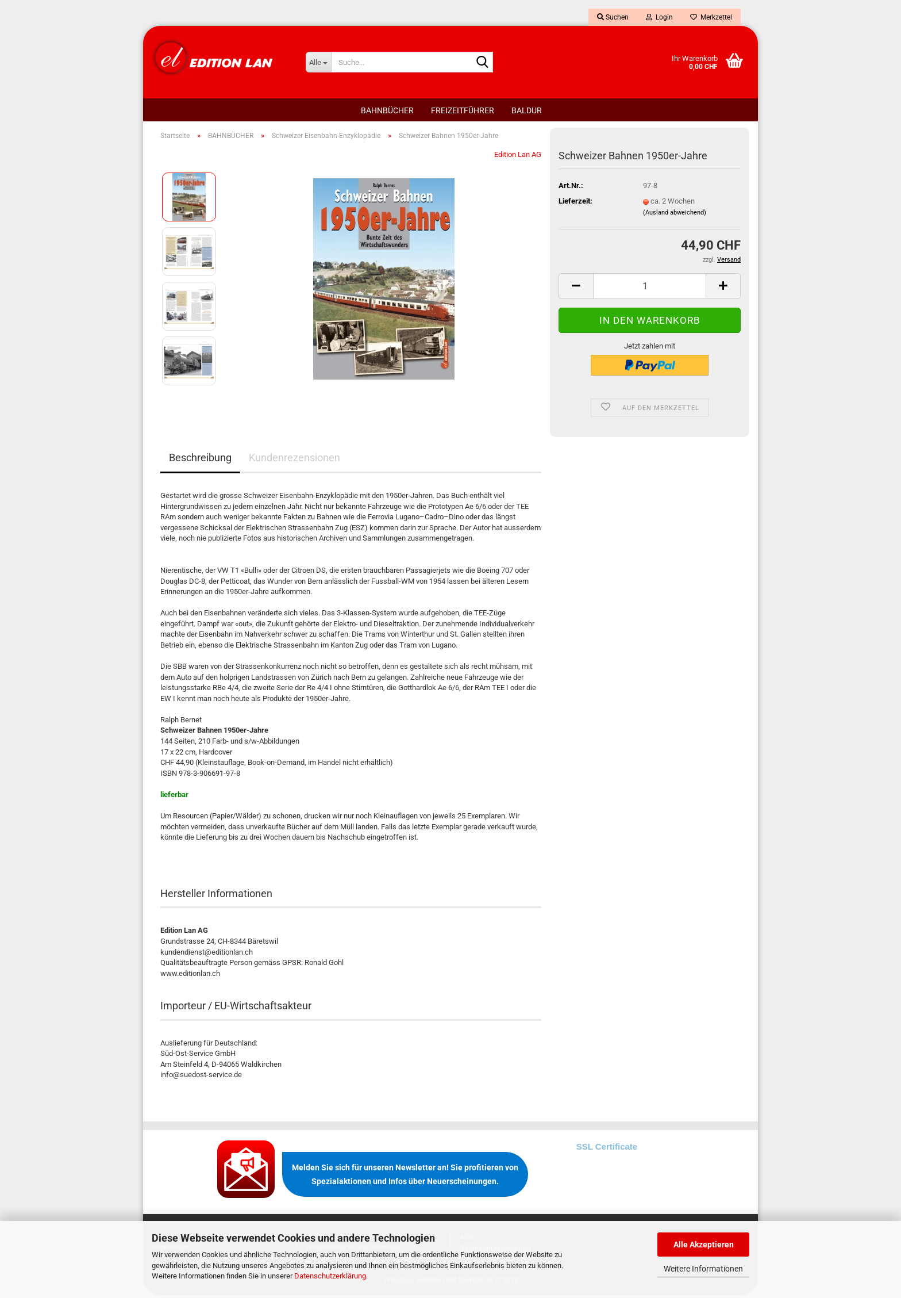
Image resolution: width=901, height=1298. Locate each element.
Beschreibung (200, 460)
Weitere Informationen (703, 1268)
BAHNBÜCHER (387, 110)
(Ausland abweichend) (674, 215)
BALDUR (526, 110)
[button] (576, 288)
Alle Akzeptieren (703, 1244)
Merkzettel (711, 17)
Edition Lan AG (517, 157)
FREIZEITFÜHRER (462, 110)
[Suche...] (318, 62)
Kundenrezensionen (294, 460)
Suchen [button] (613, 17)
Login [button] (659, 17)
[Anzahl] (649, 288)
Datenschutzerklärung (330, 1276)
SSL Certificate (606, 1149)
